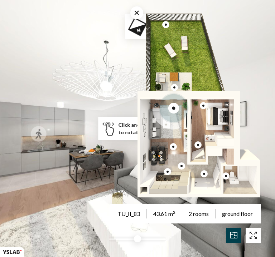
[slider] (137, 238)
